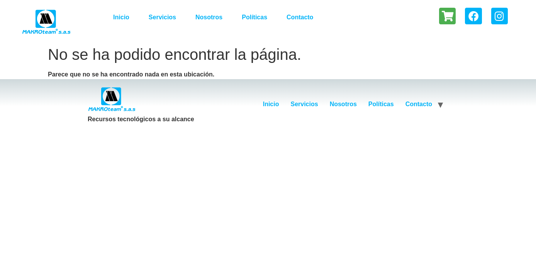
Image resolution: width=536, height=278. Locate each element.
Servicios (162, 17)
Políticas (254, 17)
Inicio (121, 17)
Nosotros (208, 17)
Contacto (300, 17)
